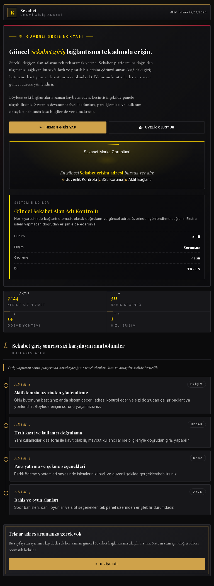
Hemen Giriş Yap (58, 127)
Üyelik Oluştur (156, 127)
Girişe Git (107, 564)
